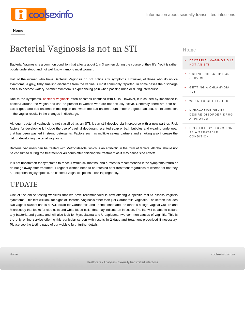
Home (18, 30)
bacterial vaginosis (56, 99)
